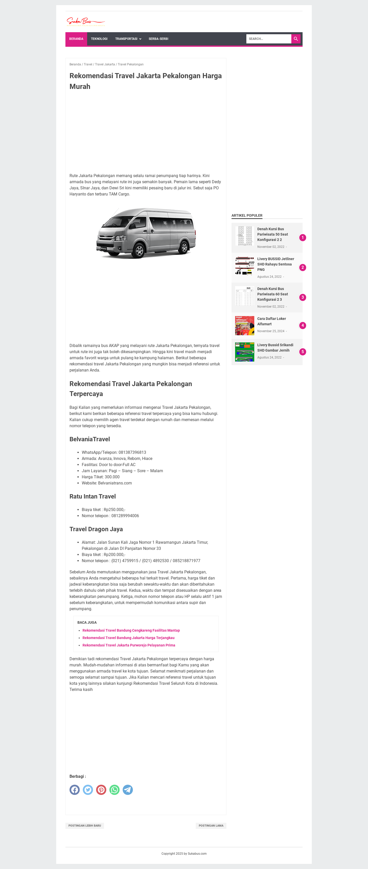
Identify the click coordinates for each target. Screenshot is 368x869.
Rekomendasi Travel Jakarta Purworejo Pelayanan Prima (129, 645)
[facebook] (75, 790)
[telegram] (128, 790)
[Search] (268, 38)
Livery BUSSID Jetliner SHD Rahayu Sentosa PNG (275, 264)
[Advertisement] (146, 133)
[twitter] (88, 790)
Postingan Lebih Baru (84, 825)
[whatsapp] (114, 790)
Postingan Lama (211, 825)
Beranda (76, 39)
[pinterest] (101, 790)
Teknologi (99, 39)
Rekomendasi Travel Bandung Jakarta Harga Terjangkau (129, 638)
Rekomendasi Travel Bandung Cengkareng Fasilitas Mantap (131, 630)
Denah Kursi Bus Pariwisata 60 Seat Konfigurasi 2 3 (272, 294)
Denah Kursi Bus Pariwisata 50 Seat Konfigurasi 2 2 (272, 234)
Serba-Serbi (158, 39)
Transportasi (126, 39)
